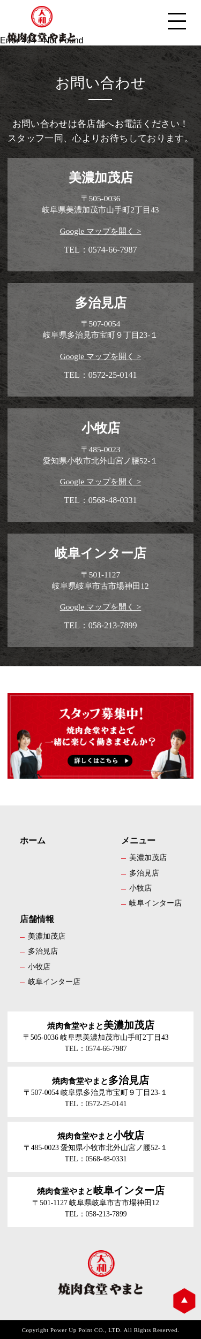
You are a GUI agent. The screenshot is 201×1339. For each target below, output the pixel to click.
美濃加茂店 (148, 857)
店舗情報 (37, 919)
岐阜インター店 (155, 903)
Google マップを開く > (101, 230)
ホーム (33, 840)
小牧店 (140, 888)
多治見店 (144, 873)
